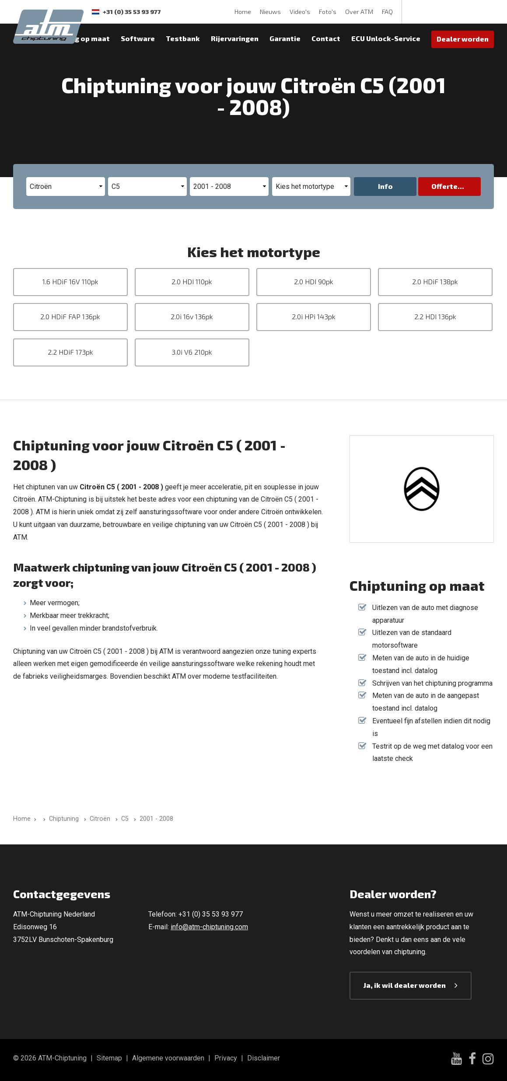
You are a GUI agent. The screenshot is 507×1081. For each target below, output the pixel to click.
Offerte (444, 186)
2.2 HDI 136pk (435, 316)
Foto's (327, 11)
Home (242, 11)
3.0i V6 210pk (191, 352)
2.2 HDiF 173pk (70, 352)
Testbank (183, 38)
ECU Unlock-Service (385, 38)
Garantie (285, 38)
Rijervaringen (235, 38)
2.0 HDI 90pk (313, 281)
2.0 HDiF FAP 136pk (70, 316)
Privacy (225, 1058)
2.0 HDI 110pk (191, 281)
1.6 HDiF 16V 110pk (70, 281)
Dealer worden (463, 39)
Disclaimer (263, 1058)
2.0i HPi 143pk (314, 316)
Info (385, 186)
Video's (300, 11)
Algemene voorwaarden (168, 1058)
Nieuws (270, 11)
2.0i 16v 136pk (192, 316)
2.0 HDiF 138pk (435, 281)
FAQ (387, 11)
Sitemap (109, 1058)
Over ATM (359, 11)
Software (138, 38)
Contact (325, 38)
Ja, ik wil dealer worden (405, 985)
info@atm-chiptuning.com (209, 927)
